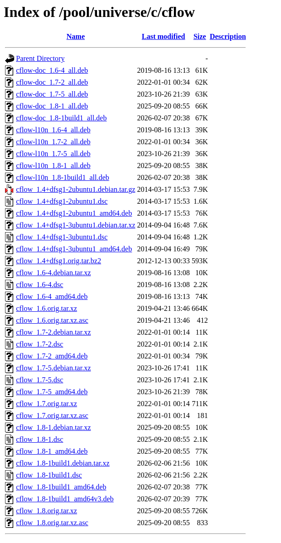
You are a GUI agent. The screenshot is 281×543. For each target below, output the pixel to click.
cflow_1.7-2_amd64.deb (51, 356)
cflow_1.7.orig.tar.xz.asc (52, 415)
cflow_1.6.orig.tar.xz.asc (52, 320)
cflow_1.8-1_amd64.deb (51, 451)
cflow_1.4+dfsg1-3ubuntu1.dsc (62, 237)
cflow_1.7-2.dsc (39, 344)
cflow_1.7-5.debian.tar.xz (53, 368)
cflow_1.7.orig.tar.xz (46, 403)
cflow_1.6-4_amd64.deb (51, 296)
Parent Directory (40, 58)
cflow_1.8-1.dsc (39, 439)
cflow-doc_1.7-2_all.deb (52, 82)
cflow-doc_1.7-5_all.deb (52, 94)
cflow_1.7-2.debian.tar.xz (53, 332)
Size (200, 36)
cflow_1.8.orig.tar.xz (46, 511)
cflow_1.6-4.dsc (39, 284)
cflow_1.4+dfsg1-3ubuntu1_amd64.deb (74, 249)
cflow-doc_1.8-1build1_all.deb (61, 118)
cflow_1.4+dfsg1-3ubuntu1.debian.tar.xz (75, 225)
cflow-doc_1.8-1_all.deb (52, 106)
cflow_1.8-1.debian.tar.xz (53, 427)
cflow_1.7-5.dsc (39, 380)
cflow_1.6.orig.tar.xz (46, 308)
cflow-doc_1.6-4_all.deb (52, 70)
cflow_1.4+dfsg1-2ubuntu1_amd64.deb (74, 213)
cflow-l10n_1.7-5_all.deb (53, 153)
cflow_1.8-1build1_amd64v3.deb (64, 499)
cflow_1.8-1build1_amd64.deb (61, 487)
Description (228, 36)
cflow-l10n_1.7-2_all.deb (53, 142)
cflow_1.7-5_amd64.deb (51, 392)
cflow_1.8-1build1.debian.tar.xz (62, 463)
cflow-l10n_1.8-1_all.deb (53, 165)
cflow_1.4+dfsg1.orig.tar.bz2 (58, 261)
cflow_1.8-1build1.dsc (49, 475)
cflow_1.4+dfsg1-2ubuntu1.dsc (62, 201)
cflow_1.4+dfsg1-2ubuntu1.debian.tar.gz (75, 189)
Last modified (163, 36)
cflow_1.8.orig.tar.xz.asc (52, 523)
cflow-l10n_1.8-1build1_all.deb (62, 177)
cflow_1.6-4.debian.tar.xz (53, 273)
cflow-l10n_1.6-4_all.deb (53, 130)
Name (75, 36)
